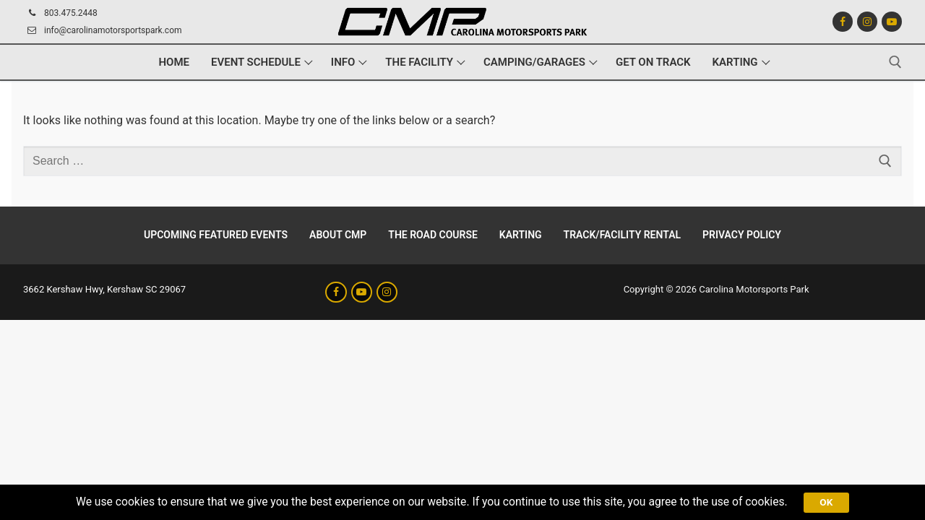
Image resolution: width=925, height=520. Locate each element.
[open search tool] (895, 62)
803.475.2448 (60, 13)
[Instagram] (867, 22)
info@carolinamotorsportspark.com (102, 30)
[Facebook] (842, 22)
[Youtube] (892, 22)
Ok (833, 501)
